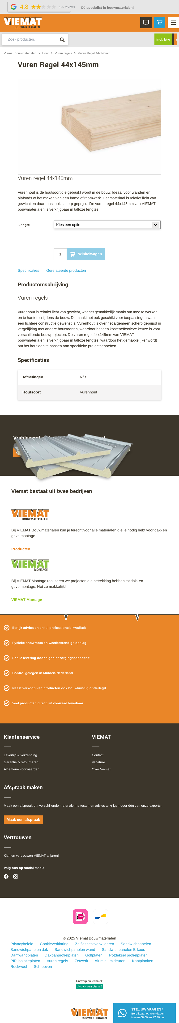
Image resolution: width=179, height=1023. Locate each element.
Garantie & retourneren (21, 762)
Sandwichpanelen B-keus (123, 950)
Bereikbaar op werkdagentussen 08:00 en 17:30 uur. (148, 1013)
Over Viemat (101, 769)
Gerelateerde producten (66, 270)
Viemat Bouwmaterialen (20, 53)
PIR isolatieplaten (25, 961)
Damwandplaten (24, 955)
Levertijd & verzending (20, 755)
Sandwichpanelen (136, 944)
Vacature (98, 762)
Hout (45, 53)
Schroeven (43, 967)
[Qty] (60, 254)
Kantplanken (142, 961)
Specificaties (28, 270)
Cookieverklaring (54, 944)
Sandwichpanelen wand (75, 950)
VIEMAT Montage (26, 600)
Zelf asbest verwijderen (94, 944)
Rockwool (18, 967)
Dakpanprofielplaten (62, 955)
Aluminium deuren (110, 961)
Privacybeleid (21, 944)
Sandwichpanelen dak (29, 950)
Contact (97, 755)
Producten (20, 549)
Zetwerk (81, 961)
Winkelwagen (86, 254)
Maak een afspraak (23, 820)
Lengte (24, 225)
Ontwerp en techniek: (89, 984)
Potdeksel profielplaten (128, 955)
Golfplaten (93, 955)
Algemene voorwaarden (21, 769)
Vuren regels (63, 53)
